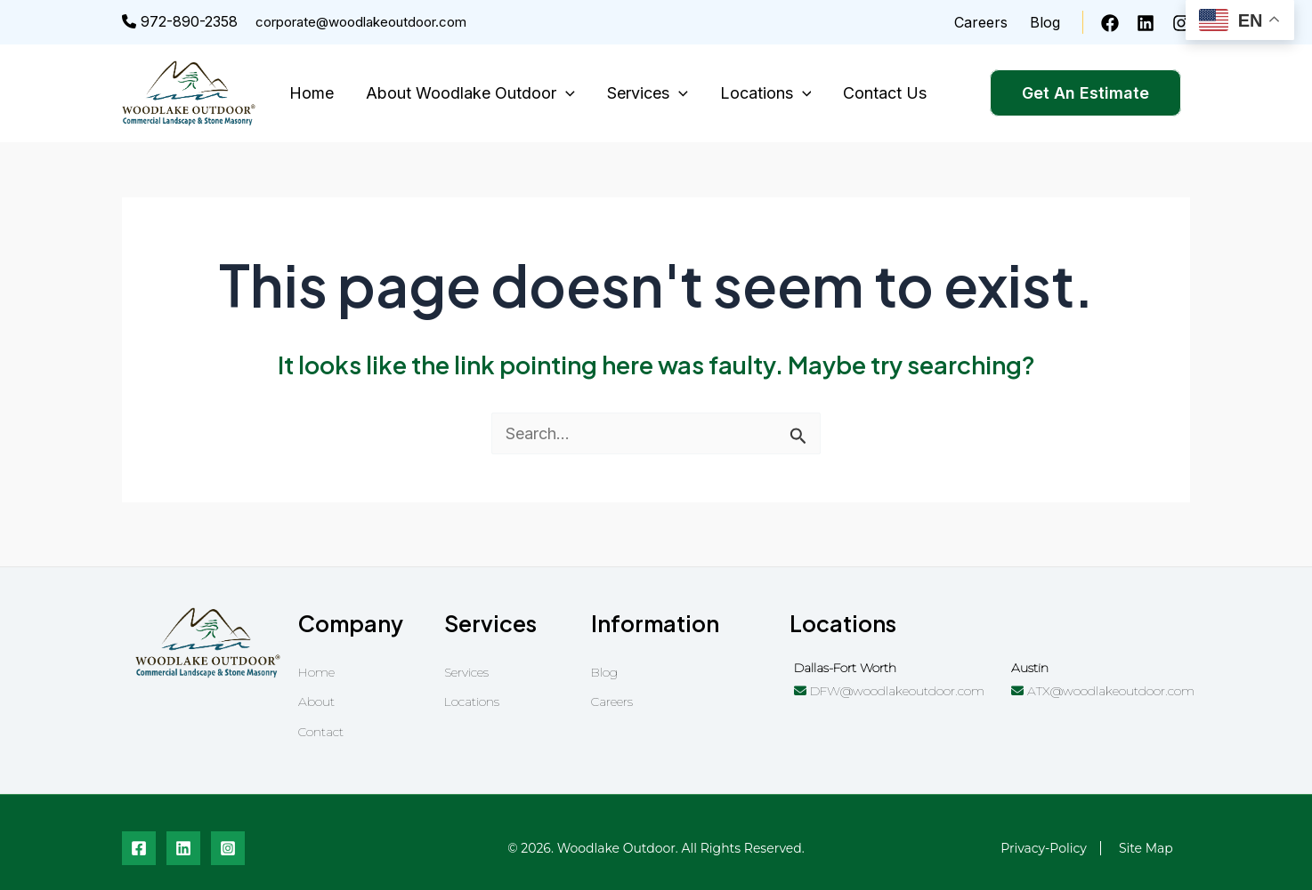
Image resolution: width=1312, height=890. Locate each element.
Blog (1045, 22)
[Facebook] (1110, 23)
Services (647, 93)
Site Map (1146, 848)
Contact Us (885, 93)
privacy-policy (1043, 848)
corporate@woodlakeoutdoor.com (360, 21)
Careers (981, 22)
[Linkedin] (1145, 23)
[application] (565, 93)
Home (311, 93)
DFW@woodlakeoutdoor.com (889, 691)
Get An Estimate (1085, 93)
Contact (321, 732)
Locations (766, 93)
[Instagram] (1181, 23)
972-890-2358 (180, 21)
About (316, 702)
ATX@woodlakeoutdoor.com (1103, 691)
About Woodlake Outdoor (470, 93)
